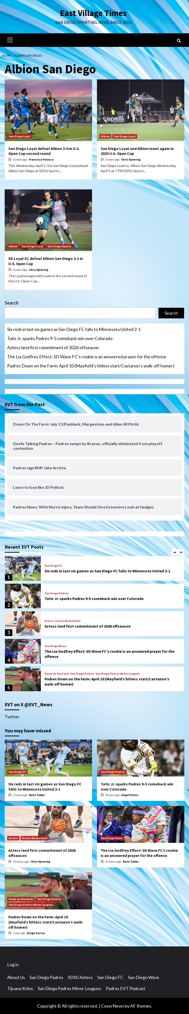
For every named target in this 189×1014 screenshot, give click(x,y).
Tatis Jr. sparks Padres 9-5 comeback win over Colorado (59, 338)
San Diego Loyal (19, 136)
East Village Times (93, 12)
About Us (16, 977)
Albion (105, 136)
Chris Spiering (131, 159)
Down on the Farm (57, 673)
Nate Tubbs (37, 795)
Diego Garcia (36, 933)
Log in (13, 964)
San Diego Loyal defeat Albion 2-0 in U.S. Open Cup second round (44, 151)
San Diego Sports (59, 246)
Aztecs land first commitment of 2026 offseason (53, 347)
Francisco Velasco (41, 159)
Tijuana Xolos (20, 988)
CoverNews (112, 1005)
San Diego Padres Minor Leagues (117, 673)
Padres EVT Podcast (125, 988)
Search (11, 302)
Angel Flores (129, 795)
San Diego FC (53, 565)
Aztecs (49, 620)
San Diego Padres (57, 593)
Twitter (12, 716)
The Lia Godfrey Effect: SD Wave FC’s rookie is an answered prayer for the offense (86, 356)
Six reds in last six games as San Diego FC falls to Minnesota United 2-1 (74, 329)
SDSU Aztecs (80, 977)
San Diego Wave (55, 645)
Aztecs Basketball (67, 620)
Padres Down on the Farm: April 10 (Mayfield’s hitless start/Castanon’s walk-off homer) (90, 365)
